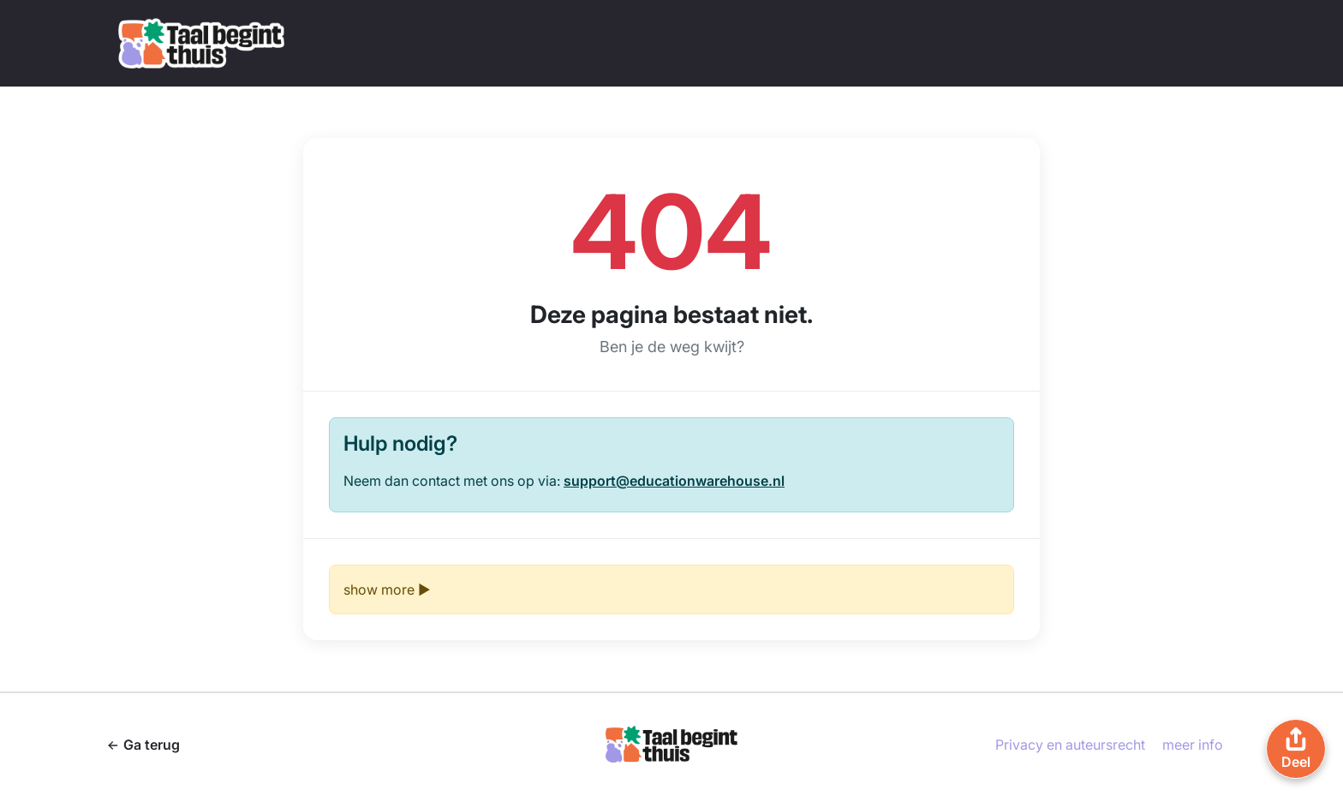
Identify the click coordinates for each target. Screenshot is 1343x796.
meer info (1192, 744)
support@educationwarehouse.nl (674, 480)
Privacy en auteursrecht (1070, 744)
